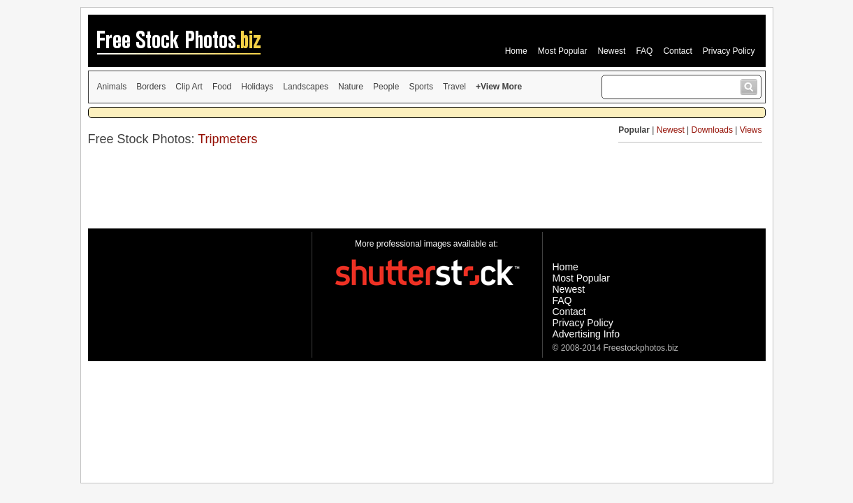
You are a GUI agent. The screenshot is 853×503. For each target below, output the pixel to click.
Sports (421, 87)
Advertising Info (586, 334)
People (386, 87)
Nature (350, 87)
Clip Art (189, 87)
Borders (151, 87)
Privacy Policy (729, 51)
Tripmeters (227, 139)
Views (751, 130)
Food (221, 87)
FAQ (644, 51)
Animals (112, 87)
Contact (677, 51)
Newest (611, 51)
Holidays (257, 87)
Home (516, 51)
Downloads (712, 130)
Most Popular (563, 51)
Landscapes (305, 87)
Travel (454, 87)
